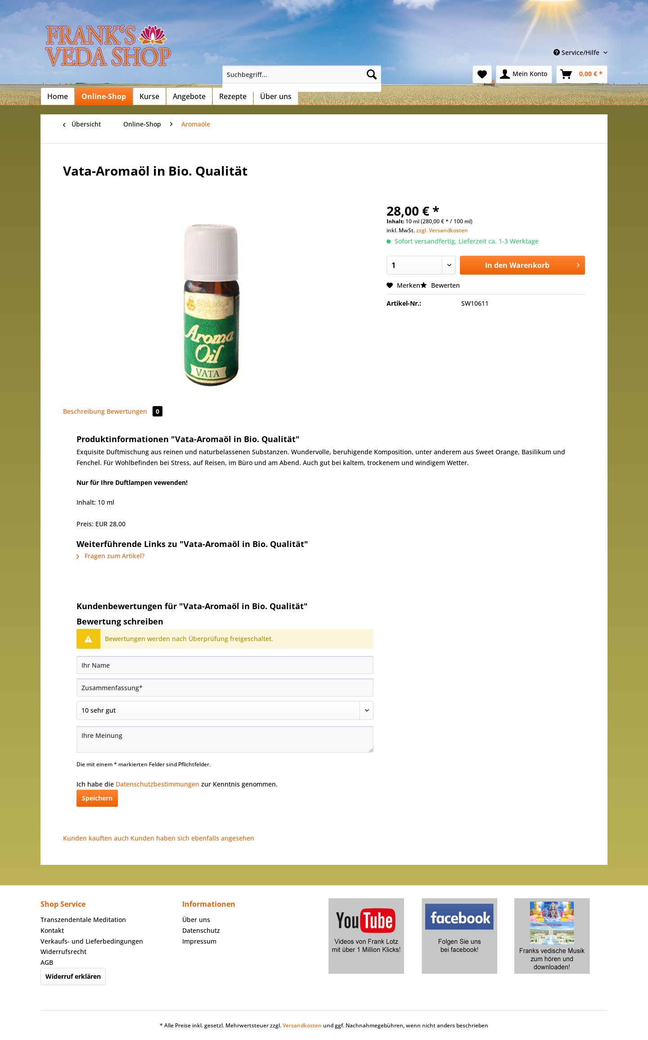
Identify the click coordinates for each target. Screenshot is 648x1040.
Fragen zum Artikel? (110, 556)
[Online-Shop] (103, 96)
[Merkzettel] (482, 74)
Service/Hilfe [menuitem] (577, 52)
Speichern (97, 798)
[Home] (57, 96)
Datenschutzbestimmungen (157, 784)
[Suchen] (371, 74)
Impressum (199, 941)
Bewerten (440, 285)
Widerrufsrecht (63, 951)
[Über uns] (276, 96)
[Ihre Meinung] (225, 739)
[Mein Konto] (524, 74)
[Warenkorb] (582, 74)
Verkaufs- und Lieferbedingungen (91, 941)
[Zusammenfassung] (225, 687)
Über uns (196, 919)
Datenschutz (201, 930)
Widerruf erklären (73, 976)
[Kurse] (149, 96)
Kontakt (52, 930)
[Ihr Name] (225, 665)
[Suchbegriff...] (301, 74)
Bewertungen (134, 411)
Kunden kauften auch (96, 838)
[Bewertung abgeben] (225, 710)
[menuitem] (301, 78)
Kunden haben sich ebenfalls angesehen (192, 838)
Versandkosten (302, 1025)
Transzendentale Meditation (83, 919)
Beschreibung (84, 411)
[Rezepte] (233, 96)
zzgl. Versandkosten (442, 230)
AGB (46, 962)
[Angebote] (189, 96)
